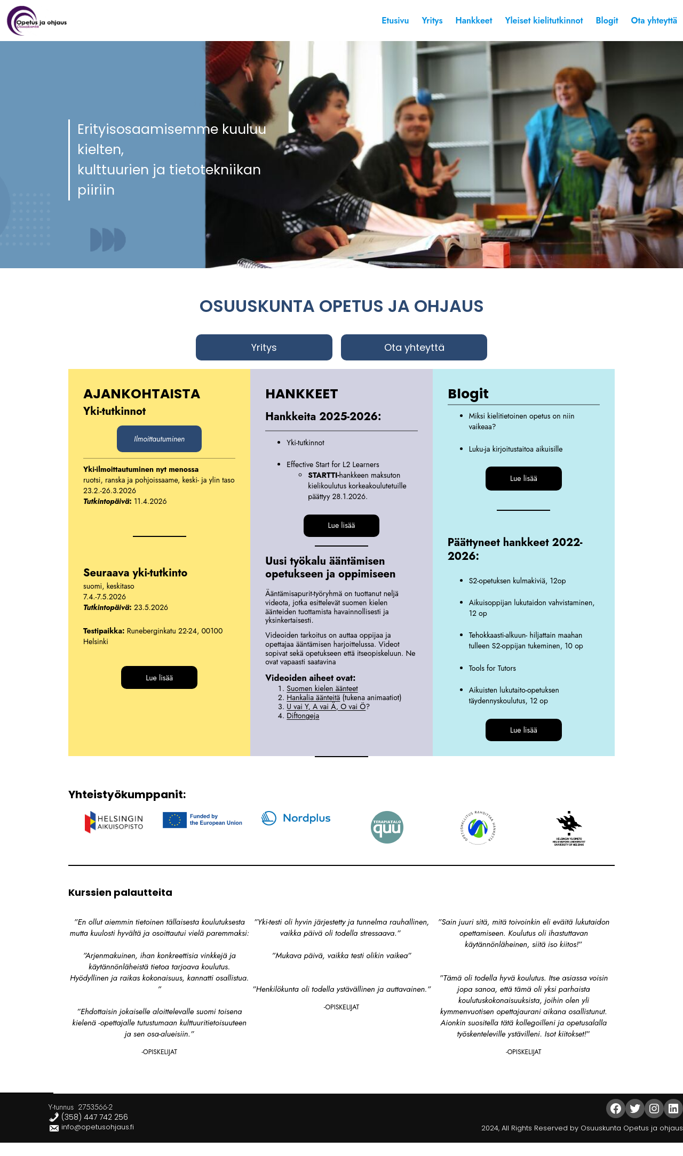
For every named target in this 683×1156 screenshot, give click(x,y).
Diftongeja (303, 715)
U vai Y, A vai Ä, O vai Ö (326, 706)
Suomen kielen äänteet (322, 688)
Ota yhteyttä (414, 347)
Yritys (264, 347)
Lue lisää (159, 677)
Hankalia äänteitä (313, 697)
